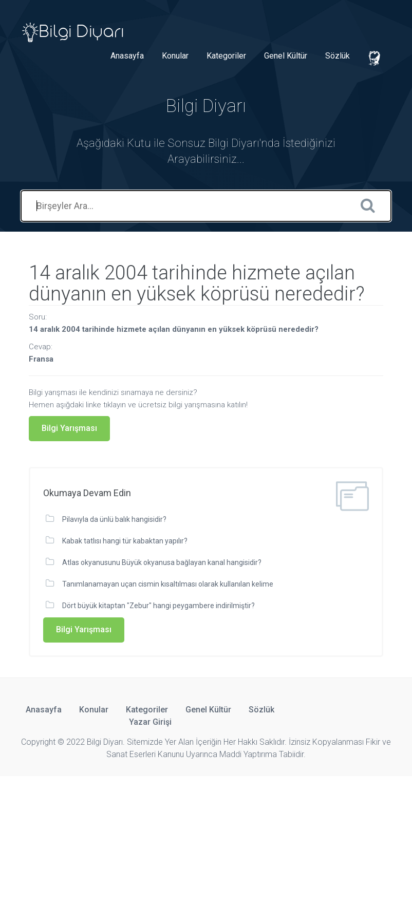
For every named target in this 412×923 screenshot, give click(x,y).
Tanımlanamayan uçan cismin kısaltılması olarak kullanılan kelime (167, 584)
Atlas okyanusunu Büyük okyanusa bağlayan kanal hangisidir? (161, 562)
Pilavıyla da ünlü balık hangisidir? (114, 519)
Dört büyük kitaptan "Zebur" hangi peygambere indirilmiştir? (158, 605)
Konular (175, 56)
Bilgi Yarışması (69, 428)
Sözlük (337, 56)
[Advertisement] (206, 848)
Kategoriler (226, 56)
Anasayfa (127, 56)
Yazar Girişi (150, 722)
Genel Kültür (285, 56)
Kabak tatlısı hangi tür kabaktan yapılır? (125, 541)
